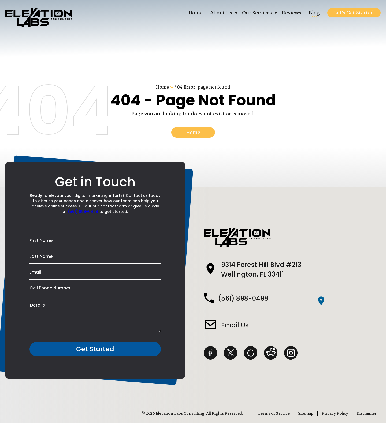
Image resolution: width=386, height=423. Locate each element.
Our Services (257, 13)
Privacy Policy (335, 413)
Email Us (235, 325)
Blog (314, 13)
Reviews (291, 13)
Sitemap (305, 413)
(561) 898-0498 (83, 211)
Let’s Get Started (354, 13)
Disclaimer (367, 413)
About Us (221, 13)
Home (195, 13)
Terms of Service (274, 413)
